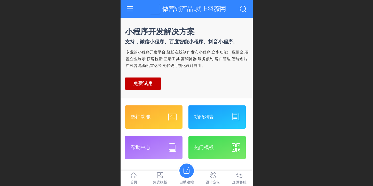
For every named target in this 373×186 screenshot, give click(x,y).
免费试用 (143, 83)
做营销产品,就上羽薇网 (194, 8)
